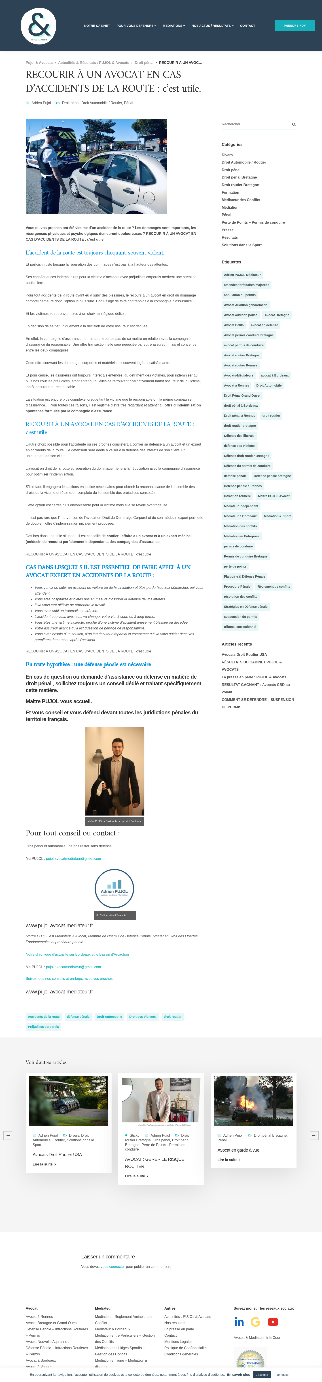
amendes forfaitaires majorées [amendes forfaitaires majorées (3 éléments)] (246, 285)
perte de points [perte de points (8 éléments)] (235, 566)
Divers (227, 155)
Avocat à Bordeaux (41, 1360)
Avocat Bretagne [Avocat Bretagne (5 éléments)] (277, 315)
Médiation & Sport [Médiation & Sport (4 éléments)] (277, 516)
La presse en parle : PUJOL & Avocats (254, 677)
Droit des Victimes (143, 1016)
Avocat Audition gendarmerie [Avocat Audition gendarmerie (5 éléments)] (245, 305)
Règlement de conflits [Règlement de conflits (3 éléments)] (274, 586)
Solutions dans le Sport (242, 245)
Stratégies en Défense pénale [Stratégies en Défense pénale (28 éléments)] (246, 606)
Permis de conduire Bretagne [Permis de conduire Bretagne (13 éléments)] (246, 556)
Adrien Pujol (41, 103)
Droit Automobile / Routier (101, 103)
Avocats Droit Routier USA (244, 654)
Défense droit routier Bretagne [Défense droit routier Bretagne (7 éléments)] (246, 456)
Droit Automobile (109, 1016)
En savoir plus (238, 1374)
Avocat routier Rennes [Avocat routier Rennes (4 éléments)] (240, 365)
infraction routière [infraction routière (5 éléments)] (237, 496)
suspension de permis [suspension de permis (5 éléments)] (240, 616)
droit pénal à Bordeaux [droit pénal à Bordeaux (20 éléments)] (241, 405)
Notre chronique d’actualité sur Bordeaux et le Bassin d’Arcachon (78, 954)
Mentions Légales (178, 1342)
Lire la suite (43, 1164)
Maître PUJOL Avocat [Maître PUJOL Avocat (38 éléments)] (274, 496)
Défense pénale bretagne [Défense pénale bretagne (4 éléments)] (272, 476)
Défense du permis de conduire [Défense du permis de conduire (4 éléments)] (247, 466)
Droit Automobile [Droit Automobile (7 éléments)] (269, 385)
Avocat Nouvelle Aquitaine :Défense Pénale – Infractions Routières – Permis (57, 1348)
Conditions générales (181, 1354)
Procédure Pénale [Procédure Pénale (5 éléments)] (237, 586)
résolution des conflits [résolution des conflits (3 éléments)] (240, 596)
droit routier (173, 1016)
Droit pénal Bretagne (239, 177)
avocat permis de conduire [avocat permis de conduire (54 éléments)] (244, 345)
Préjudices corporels (43, 1027)
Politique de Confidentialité (185, 1348)
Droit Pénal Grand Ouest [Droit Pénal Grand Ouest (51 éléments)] (242, 395)
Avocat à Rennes (39, 1317)
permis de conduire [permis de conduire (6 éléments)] (238, 546)
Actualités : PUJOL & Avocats (187, 1317)
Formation (230, 192)
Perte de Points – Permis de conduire (253, 222)
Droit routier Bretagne (240, 185)
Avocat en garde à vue (238, 1150)
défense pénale (78, 1016)
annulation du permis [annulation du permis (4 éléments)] (240, 295)
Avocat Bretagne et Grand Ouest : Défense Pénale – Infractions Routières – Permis (57, 1329)
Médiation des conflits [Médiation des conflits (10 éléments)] (240, 526)
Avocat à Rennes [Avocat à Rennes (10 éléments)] (236, 385)
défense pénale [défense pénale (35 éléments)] (235, 476)
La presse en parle (179, 1329)
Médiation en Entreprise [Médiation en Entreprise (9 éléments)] (242, 536)
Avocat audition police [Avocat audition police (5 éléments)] (240, 315)
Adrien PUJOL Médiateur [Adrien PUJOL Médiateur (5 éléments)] (242, 275)
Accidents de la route (44, 1016)
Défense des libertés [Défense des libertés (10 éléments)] (239, 436)
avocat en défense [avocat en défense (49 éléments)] (264, 325)
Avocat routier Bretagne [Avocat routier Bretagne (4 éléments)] (242, 355)
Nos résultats (174, 1323)
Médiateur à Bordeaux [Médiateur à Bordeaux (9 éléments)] (240, 516)
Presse (228, 230)
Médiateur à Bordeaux (112, 1329)
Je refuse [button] (282, 1374)
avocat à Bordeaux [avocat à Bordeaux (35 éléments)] (275, 375)
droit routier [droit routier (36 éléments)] (271, 415)
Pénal (128, 103)
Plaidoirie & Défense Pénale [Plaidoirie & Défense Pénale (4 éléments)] (244, 576)
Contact (247, 25)
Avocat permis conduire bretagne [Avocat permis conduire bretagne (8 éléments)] (249, 335)
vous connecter (113, 1266)
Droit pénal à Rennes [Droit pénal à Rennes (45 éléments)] (239, 415)
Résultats (230, 237)
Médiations (172, 25)
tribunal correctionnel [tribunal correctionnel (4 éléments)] (240, 627)
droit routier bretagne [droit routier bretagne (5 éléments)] (240, 425)
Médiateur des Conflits (241, 200)
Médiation (230, 207)
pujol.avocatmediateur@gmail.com (73, 858)
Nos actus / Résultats (211, 25)
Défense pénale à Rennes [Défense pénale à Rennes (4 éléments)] (243, 486)
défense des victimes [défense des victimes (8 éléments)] (240, 446)
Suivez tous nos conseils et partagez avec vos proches (69, 978)
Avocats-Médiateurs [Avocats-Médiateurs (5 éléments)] (239, 375)
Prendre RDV (295, 25)
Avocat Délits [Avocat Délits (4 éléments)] (234, 325)
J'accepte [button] (262, 1374)
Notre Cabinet (97, 25)
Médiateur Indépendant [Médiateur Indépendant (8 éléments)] (241, 506)
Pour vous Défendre (135, 25)
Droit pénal (70, 103)
